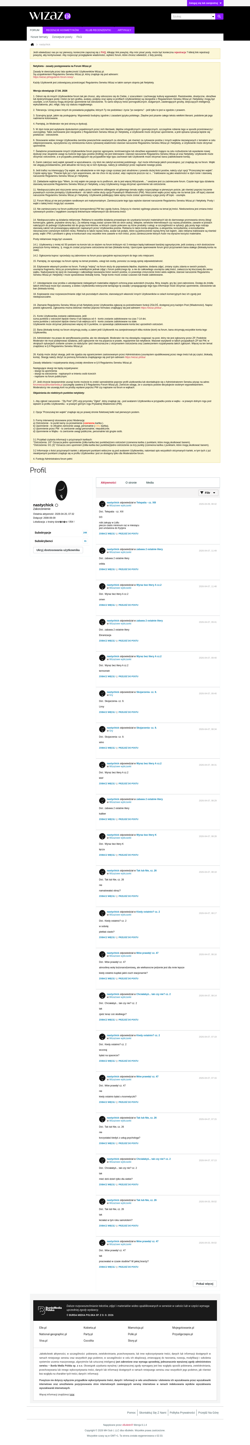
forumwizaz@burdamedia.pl (48, 384)
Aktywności (108, 482)
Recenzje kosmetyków (62, 30)
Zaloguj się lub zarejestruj (205, 3)
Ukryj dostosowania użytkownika (58, 550)
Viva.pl (43, 1340)
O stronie (131, 482)
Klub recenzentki (98, 30)
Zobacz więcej (107, 534)
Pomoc (131, 1412)
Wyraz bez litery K (147, 835)
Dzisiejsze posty (62, 36)
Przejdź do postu (128, 534)
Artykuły (124, 30)
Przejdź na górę (208, 1412)
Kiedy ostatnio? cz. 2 (148, 911)
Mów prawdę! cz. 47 (148, 953)
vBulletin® (127, 1425)
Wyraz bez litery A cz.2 (149, 585)
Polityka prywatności (182, 1412)
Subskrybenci (44, 541)
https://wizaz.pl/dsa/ (151, 307)
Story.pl (132, 1340)
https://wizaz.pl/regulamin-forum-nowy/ (53, 77)
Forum (35, 30)
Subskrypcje (43, 532)
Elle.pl (43, 1327)
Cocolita (89, 1340)
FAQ (79, 36)
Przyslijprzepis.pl (182, 1334)
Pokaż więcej (204, 1283)
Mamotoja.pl (135, 1327)
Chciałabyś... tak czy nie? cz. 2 (154, 994)
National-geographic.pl (53, 1334)
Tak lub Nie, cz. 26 (147, 870)
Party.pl (88, 1334)
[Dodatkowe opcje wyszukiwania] (213, 16)
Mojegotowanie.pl (183, 1327)
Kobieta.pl (90, 1327)
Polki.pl (132, 1334)
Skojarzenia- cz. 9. (147, 692)
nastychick (113, 502)
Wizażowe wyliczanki (120, 505)
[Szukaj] (193, 16)
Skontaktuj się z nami (152, 1412)
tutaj (72, 1394)
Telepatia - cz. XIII (146, 502)
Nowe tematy (39, 36)
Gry (111, 695)
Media (150, 482)
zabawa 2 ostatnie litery (150, 549)
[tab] (108, 482)
